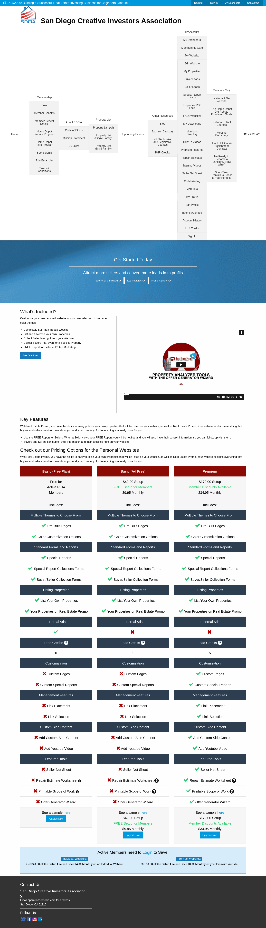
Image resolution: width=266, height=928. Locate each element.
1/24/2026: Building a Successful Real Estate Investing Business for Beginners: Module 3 (66, 3)
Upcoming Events (133, 134)
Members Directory (192, 133)
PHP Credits (162, 152)
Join (44, 105)
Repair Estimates (192, 157)
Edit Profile (192, 204)
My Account (192, 32)
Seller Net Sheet (192, 173)
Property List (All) (103, 127)
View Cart (251, 134)
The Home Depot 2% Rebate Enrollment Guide (221, 112)
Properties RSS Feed (192, 106)
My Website (192, 55)
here (67, 812)
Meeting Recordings (222, 134)
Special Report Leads (192, 96)
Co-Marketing (192, 181)
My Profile (192, 197)
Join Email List (44, 160)
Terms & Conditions (44, 169)
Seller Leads (192, 86)
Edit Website (192, 63)
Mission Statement (74, 138)
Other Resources (162, 115)
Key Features (136, 280)
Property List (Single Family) (103, 137)
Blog (162, 123)
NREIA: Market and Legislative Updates (163, 142)
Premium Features (192, 149)
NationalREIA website (222, 100)
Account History (192, 220)
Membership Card (192, 47)
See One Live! (30, 355)
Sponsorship (44, 152)
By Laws (74, 145)
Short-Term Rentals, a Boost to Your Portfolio (222, 175)
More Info (192, 189)
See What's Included (108, 280)
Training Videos (192, 165)
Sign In (214, 3)
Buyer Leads (192, 79)
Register (198, 3)
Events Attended (192, 212)
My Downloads (192, 123)
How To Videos (192, 142)
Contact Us (253, 3)
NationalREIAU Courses (222, 123)
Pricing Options (161, 280)
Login (147, 852)
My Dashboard (232, 3)
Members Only (222, 90)
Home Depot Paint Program (44, 143)
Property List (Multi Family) (103, 147)
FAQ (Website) (192, 115)
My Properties (192, 71)
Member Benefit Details (44, 122)
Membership (44, 97)
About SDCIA (74, 122)
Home (14, 134)
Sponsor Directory (162, 131)
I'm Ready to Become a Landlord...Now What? (222, 160)
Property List (103, 119)
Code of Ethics (74, 130)
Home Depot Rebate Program (44, 133)
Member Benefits (44, 113)
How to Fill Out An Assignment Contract (222, 146)
